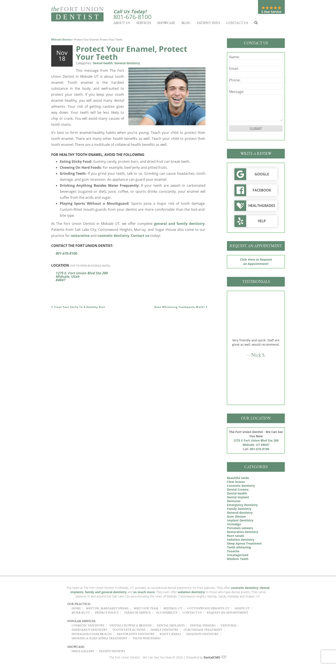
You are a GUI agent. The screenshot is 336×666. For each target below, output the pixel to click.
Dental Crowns (238, 490)
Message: (236, 92)
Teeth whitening (239, 548)
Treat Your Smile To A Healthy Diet (78, 308)
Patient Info (208, 24)
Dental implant (238, 498)
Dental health (103, 64)
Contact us (140, 236)
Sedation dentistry (240, 541)
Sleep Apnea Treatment (244, 544)
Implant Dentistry (240, 521)
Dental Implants (171, 626)
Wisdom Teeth (237, 560)
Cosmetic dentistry (241, 487)
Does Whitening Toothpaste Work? (181, 308)
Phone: (234, 81)
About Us (121, 24)
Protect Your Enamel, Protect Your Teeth (131, 54)
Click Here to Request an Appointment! (256, 262)
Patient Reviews (112, 652)
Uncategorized (237, 556)
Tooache (233, 552)
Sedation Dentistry (202, 635)
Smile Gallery (83, 652)
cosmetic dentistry (113, 236)
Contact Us (237, 24)
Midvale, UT (173, 609)
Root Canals (170, 635)
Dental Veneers (203, 626)
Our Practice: (78, 605)
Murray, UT (81, 613)
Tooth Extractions (129, 631)
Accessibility (166, 613)
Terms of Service (137, 613)
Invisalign (234, 525)
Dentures (233, 502)
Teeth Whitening (146, 639)
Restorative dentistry (242, 533)
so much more (144, 593)
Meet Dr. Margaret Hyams (107, 609)
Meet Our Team (146, 609)
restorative (80, 236)
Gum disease (236, 517)
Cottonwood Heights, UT (208, 609)
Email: (234, 69)
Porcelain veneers (240, 529)
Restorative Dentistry (135, 635)
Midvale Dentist (61, 40)
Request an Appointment (227, 613)
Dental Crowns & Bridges (131, 626)
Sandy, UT (242, 609)
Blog (186, 24)
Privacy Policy (107, 613)
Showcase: (75, 648)
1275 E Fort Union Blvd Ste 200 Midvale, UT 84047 (256, 443)
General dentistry (127, 64)
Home (76, 609)
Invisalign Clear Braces (92, 635)
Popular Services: (81, 622)
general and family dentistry (179, 224)
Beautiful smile (238, 479)
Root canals (235, 537)
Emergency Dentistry (242, 506)
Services (143, 24)
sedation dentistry (191, 593)
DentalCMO (215, 658)
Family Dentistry (239, 510)
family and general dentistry (106, 593)
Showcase (166, 24)
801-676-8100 (132, 17)
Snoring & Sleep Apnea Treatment (99, 639)
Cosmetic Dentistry (88, 626)
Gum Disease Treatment (203, 631)
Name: (234, 58)
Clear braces (236, 483)
